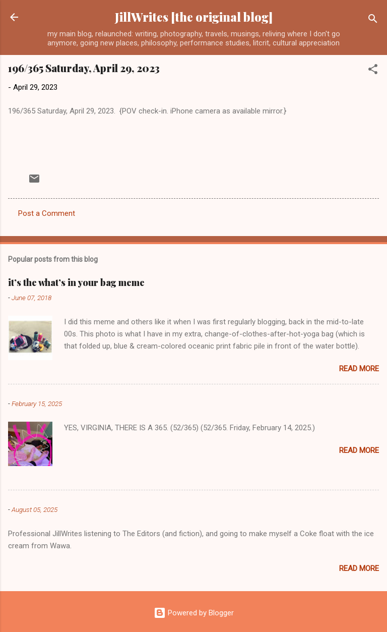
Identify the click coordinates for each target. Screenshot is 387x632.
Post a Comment (46, 213)
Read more (359, 368)
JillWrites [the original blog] (194, 17)
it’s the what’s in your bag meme (76, 282)
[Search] (373, 20)
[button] (373, 71)
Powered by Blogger (194, 612)
